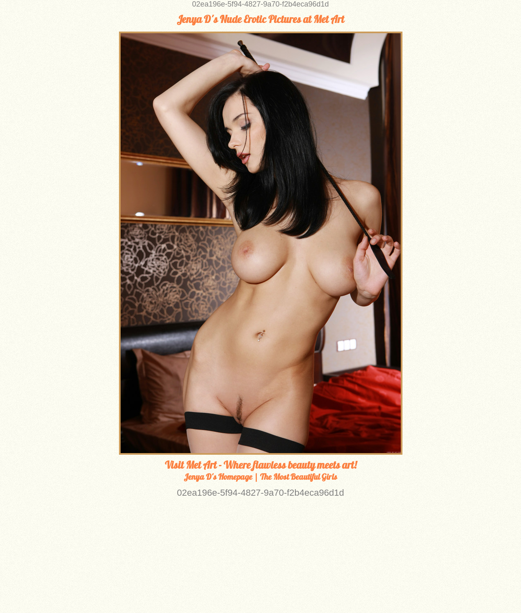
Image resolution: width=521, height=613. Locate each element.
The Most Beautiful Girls (298, 477)
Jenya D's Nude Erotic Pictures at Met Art (260, 19)
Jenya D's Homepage (218, 477)
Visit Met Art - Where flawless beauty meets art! (260, 465)
